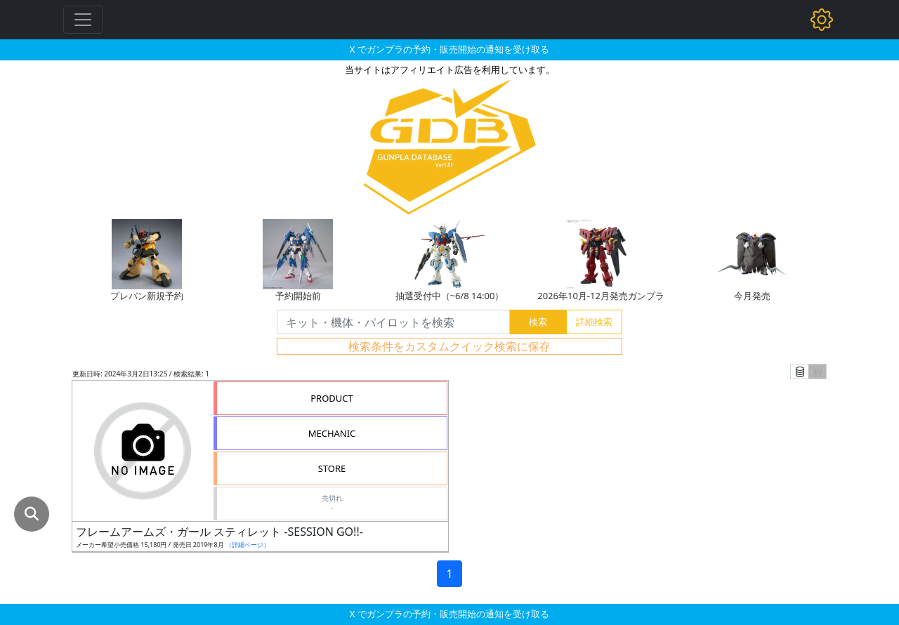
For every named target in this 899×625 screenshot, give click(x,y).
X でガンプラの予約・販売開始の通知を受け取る (449, 49)
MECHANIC (332, 433)
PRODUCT (331, 398)
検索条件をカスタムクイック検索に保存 (449, 346)
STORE (332, 468)
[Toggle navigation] (83, 20)
